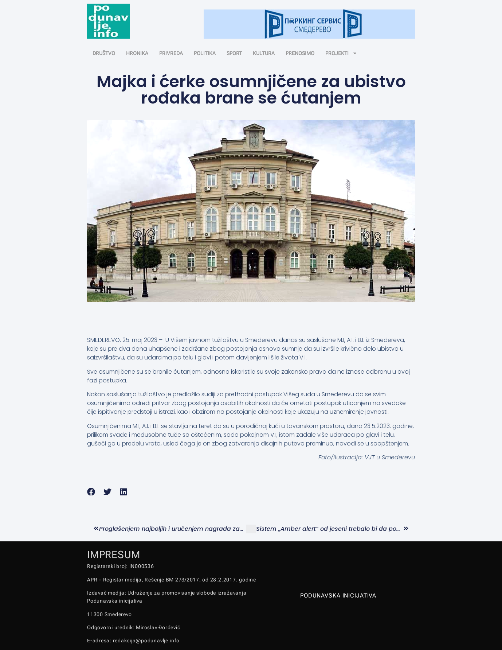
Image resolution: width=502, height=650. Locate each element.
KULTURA (264, 53)
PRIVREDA (171, 53)
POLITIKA (205, 53)
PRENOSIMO (300, 53)
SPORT (234, 53)
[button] (91, 491)
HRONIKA (137, 53)
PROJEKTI (341, 53)
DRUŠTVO (104, 53)
